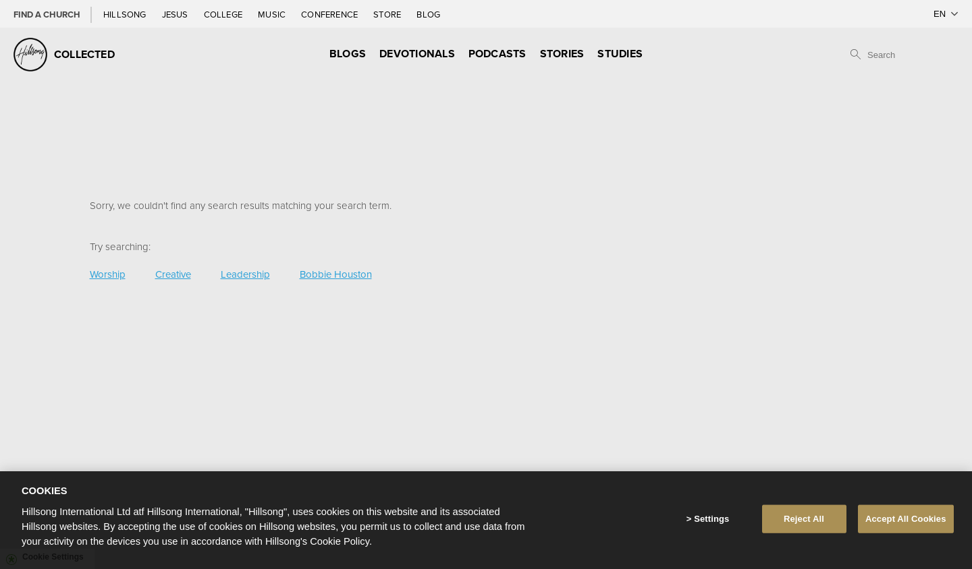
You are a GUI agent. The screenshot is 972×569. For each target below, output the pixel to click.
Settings (711, 519)
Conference (330, 14)
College (224, 14)
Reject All (804, 519)
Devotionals (417, 53)
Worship (108, 274)
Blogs (347, 53)
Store (388, 14)
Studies (620, 53)
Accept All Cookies (905, 519)
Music (273, 14)
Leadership (245, 274)
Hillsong (125, 14)
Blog (428, 14)
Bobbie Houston (336, 274)
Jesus (176, 14)
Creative (173, 274)
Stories (562, 53)
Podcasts (497, 53)
